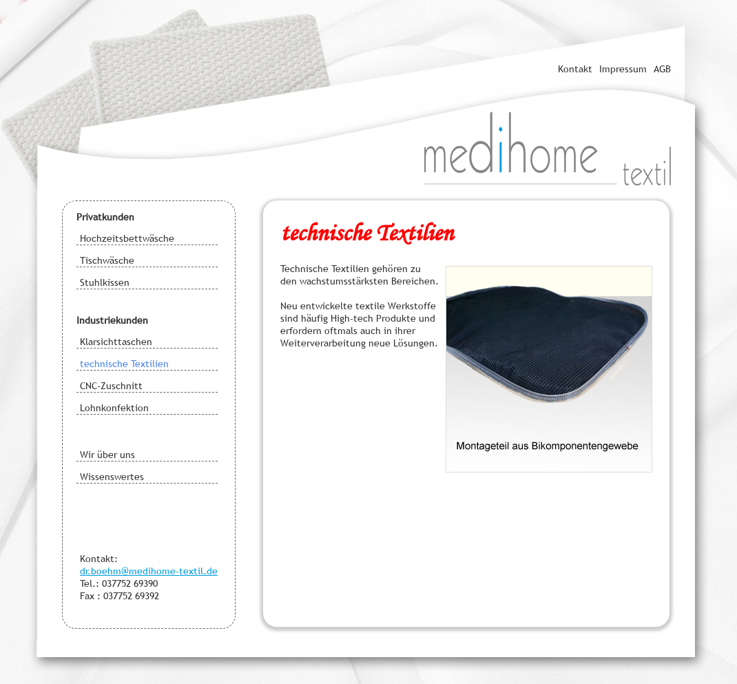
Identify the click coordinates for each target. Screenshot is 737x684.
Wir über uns (107, 454)
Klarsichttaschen (116, 341)
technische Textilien (124, 363)
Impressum (623, 69)
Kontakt (575, 69)
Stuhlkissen (104, 282)
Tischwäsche (107, 260)
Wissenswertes (112, 476)
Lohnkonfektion (114, 408)
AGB (662, 69)
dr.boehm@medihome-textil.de (149, 571)
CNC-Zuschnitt (111, 386)
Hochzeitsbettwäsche (127, 238)
